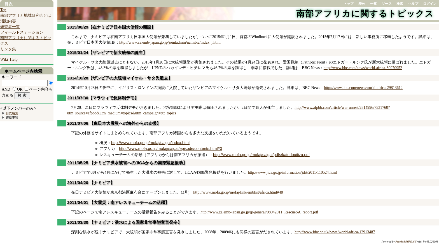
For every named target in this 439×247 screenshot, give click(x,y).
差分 (361, 4)
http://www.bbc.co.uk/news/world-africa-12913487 (335, 232)
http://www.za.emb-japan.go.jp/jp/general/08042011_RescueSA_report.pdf (259, 212)
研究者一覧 (10, 27)
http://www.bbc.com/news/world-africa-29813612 (363, 88)
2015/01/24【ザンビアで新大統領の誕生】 (107, 52)
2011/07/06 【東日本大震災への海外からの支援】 (114, 123)
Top (3, 10)
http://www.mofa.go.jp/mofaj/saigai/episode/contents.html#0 (170, 148)
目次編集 (12, 113)
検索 (399, 4)
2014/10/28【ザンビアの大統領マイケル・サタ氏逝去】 (119, 78)
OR (19, 89)
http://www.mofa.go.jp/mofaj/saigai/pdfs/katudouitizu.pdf (261, 154)
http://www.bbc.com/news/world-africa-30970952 (363, 68)
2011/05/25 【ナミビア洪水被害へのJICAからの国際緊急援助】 (127, 162)
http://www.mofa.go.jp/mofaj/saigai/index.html (150, 142)
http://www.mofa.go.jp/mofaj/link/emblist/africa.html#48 (238, 192)
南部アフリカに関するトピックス (365, 13)
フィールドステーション (21, 32)
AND (6, 89)
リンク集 (8, 49)
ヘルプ (413, 4)
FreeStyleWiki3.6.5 (406, 241)
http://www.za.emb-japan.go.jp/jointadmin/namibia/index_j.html (170, 42)
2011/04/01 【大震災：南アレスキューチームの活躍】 (118, 202)
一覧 (373, 4)
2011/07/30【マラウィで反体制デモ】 (103, 97)
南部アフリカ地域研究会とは (25, 15)
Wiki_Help (9, 59)
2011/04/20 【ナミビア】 (91, 182)
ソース (387, 4)
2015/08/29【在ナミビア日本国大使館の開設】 (111, 27)
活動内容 (8, 21)
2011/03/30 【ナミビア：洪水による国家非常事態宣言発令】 (124, 222)
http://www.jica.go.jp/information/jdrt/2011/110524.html (292, 172)
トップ (349, 4)
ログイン (429, 4)
